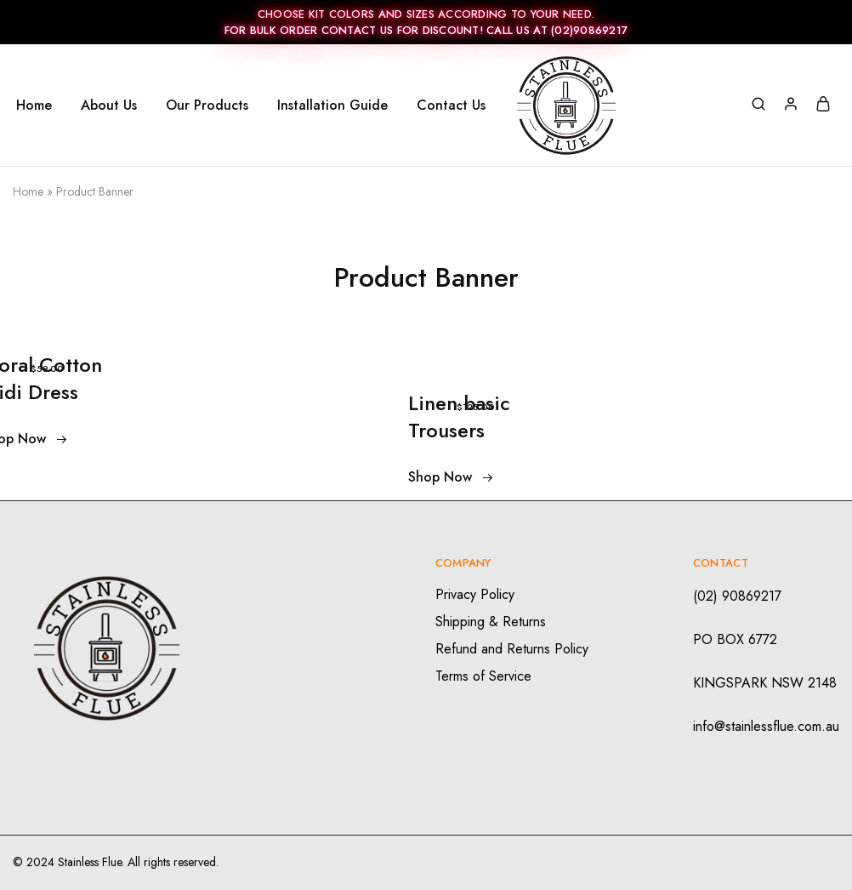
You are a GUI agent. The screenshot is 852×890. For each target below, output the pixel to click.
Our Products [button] (207, 105)
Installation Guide (332, 105)
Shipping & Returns (490, 621)
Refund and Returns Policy (511, 649)
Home (34, 105)
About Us (109, 105)
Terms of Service (483, 676)
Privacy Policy (474, 594)
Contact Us (451, 105)
